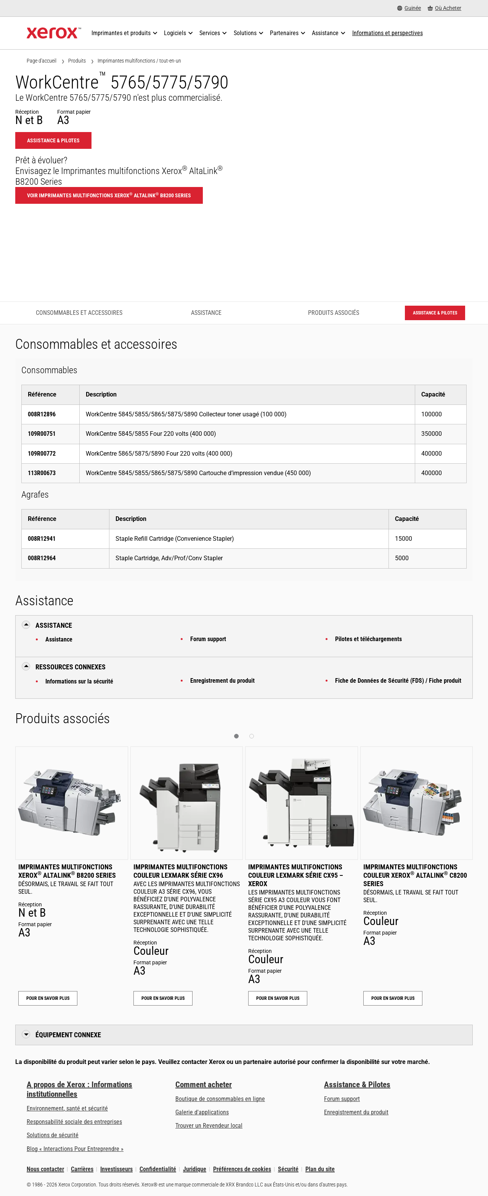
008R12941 (42, 538)
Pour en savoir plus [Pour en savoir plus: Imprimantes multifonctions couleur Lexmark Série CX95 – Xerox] (277, 998)
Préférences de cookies (242, 1169)
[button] (236, 736)
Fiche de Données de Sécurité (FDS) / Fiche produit (398, 680)
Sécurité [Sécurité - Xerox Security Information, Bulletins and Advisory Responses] (288, 1169)
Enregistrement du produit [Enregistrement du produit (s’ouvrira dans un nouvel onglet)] (356, 1112)
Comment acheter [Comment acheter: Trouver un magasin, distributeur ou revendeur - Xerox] (203, 1084)
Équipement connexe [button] (68, 1035)
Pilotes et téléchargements (368, 639)
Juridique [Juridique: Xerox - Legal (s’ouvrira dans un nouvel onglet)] (194, 1169)
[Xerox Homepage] (54, 33)
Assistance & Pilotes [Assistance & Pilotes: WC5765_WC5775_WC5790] (53, 140)
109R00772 (42, 453)
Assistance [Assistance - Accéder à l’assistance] (206, 312)
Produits (77, 61)
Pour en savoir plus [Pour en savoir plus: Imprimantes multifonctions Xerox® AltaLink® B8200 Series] (47, 998)
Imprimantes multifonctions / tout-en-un (139, 61)
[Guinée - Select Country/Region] (409, 8)
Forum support (208, 639)
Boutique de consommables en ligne (220, 1099)
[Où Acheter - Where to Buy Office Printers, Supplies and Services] (444, 8)
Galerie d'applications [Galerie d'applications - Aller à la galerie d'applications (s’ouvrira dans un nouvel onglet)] (202, 1112)
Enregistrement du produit (222, 680)
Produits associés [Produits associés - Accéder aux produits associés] (333, 312)
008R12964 (42, 558)
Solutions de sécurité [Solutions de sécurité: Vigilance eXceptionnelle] (53, 1135)
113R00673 (42, 473)
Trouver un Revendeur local (208, 1125)
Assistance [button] (53, 625)
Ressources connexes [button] (70, 667)
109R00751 (42, 433)
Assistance (58, 639)
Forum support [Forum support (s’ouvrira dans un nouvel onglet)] (342, 1099)
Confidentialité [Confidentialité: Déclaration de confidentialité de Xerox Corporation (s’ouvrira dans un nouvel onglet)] (158, 1169)
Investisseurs (116, 1169)
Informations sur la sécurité (79, 681)
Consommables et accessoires (79, 312)
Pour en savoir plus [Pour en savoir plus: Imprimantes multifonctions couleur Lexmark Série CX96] (163, 998)
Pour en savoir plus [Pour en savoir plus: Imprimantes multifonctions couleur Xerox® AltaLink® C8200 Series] (392, 998)
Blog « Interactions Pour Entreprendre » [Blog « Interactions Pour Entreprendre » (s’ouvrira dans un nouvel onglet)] (75, 1148)
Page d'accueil (41, 61)
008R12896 (42, 414)
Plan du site (320, 1169)
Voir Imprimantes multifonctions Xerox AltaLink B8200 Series (109, 195)
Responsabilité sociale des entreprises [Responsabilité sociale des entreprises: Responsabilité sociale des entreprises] (74, 1121)
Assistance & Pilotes (357, 1084)
